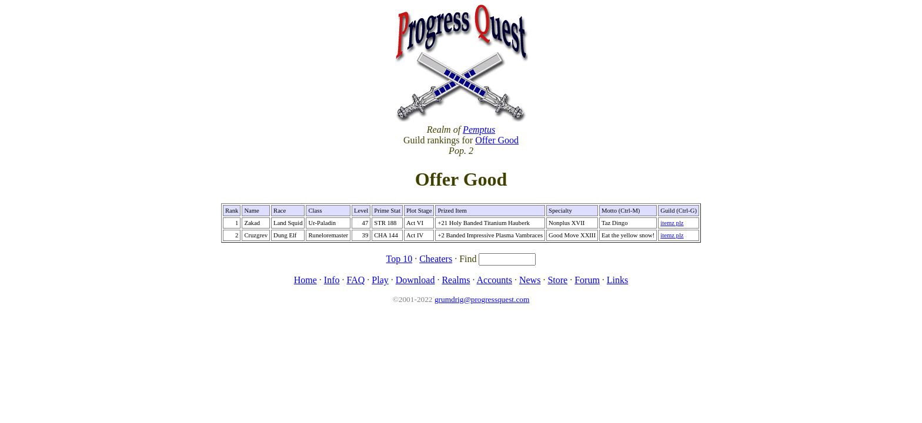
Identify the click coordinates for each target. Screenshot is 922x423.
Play (380, 280)
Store (557, 280)
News (529, 280)
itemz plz (671, 223)
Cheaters (435, 259)
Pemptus (479, 130)
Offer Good (497, 140)
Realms (456, 280)
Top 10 (399, 259)
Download (415, 280)
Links (617, 280)
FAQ (355, 280)
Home (305, 280)
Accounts (494, 280)
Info (332, 280)
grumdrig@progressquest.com (482, 299)
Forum (587, 280)
